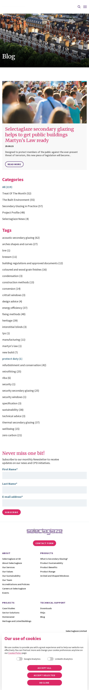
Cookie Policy (14, 652)
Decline (44, 682)
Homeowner (8, 616)
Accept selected (44, 675)
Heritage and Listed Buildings (16, 621)
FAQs (42, 612)
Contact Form (44, 543)
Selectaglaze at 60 (11, 558)
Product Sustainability (51, 563)
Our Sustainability (11, 575)
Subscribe (11, 512)
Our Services (8, 567)
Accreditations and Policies (16, 584)
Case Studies (8, 608)
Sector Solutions (10, 612)
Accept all (44, 667)
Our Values (7, 571)
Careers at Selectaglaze (14, 588)
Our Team (7, 580)
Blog (42, 616)
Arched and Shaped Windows (54, 575)
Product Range (47, 571)
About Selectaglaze (12, 563)
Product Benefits (48, 567)
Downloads (46, 608)
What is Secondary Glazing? (54, 558)
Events (5, 592)
